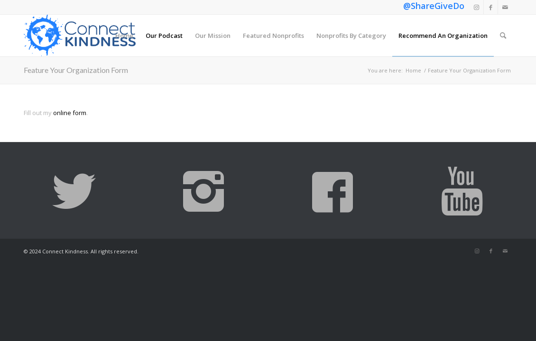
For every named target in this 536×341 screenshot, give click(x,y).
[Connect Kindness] (80, 35)
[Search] (503, 35)
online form (69, 112)
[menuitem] (124, 35)
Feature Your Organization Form (76, 69)
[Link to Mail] (505, 7)
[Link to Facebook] (491, 7)
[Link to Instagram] (476, 7)
